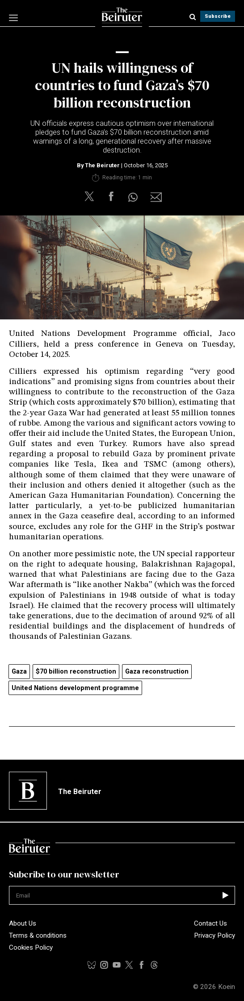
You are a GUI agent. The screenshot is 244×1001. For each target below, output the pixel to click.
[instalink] (104, 964)
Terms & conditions (38, 935)
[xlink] (129, 964)
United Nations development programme (75, 688)
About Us (22, 923)
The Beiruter (102, 165)
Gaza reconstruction (157, 671)
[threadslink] (116, 964)
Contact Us (210, 923)
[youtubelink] (154, 964)
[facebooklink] (141, 964)
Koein (226, 987)
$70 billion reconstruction (76, 671)
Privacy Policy (214, 935)
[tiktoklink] (91, 964)
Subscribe (218, 16)
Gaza (19, 671)
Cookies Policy (31, 947)
